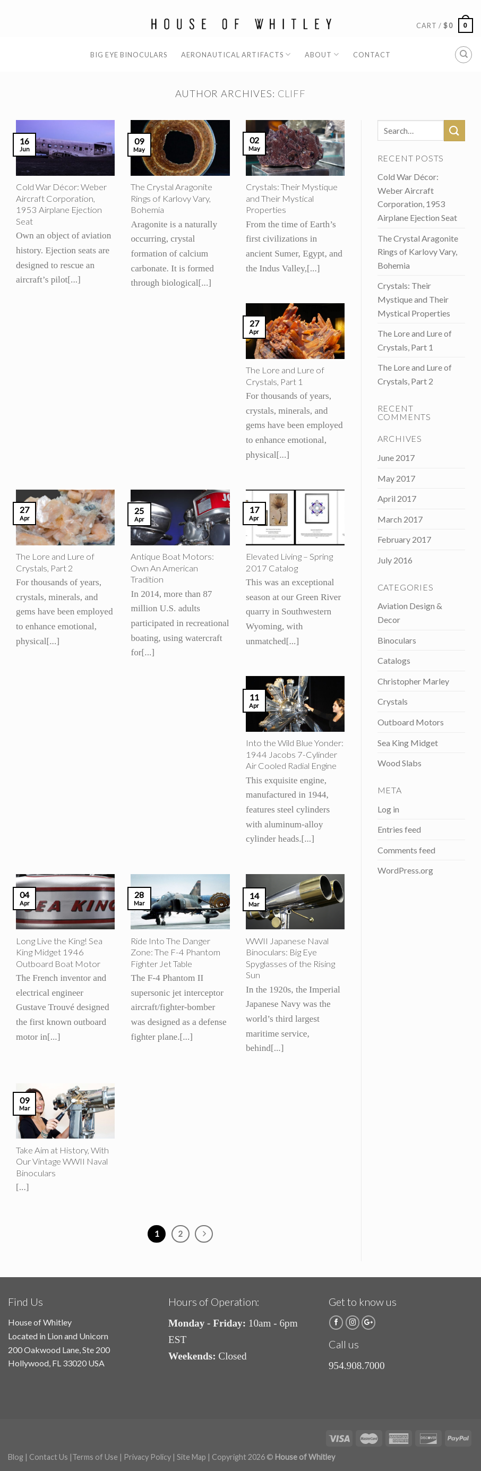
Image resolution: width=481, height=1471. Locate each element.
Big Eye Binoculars (128, 54)
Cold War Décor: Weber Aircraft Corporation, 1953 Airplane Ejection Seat (417, 197)
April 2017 (396, 498)
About (322, 54)
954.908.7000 (357, 1365)
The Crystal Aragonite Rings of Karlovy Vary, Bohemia (417, 251)
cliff (292, 93)
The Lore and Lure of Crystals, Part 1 (414, 340)
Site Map (191, 1456)
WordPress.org (405, 870)
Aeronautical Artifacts (236, 54)
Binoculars (396, 640)
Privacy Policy (147, 1456)
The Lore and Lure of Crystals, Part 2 (414, 374)
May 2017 (396, 478)
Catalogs (393, 660)
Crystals (392, 701)
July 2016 (395, 560)
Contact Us (48, 1456)
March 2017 (400, 519)
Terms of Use (95, 1456)
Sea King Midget (407, 743)
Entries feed (399, 829)
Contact (372, 54)
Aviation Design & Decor (409, 613)
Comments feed (406, 850)
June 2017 (396, 457)
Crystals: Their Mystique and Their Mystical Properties (413, 299)
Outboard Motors (410, 722)
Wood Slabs (399, 763)
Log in (388, 809)
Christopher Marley (413, 681)
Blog (15, 1456)
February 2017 (404, 539)
